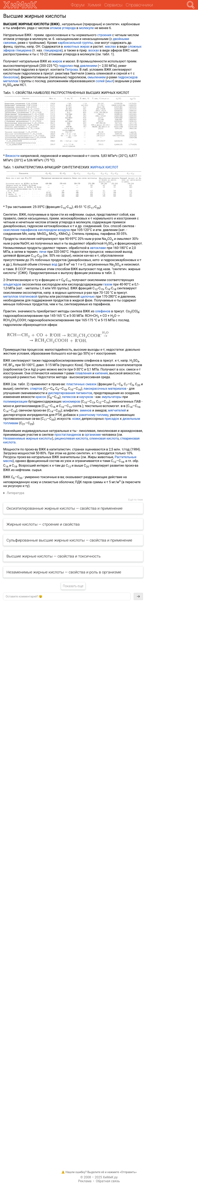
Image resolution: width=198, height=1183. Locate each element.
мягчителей (117, 410)
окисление (11, 230)
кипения (101, 373)
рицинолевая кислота (71, 438)
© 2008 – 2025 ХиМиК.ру (99, 1177)
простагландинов (67, 435)
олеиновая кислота (104, 438)
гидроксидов (128, 77)
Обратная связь (108, 1181)
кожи (76, 419)
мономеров (71, 401)
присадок (112, 419)
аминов (85, 410)
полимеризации (15, 401)
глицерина (24, 50)
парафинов (28, 230)
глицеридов (52, 50)
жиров (57, 61)
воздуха (64, 230)
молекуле (86, 28)
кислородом (47, 230)
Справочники (139, 4)
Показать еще (73, 586)
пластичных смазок (81, 384)
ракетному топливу (93, 415)
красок (41, 397)
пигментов (84, 393)
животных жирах (77, 46)
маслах (110, 46)
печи (43, 252)
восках (93, 50)
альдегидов (12, 284)
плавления (83, 373)
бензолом (10, 77)
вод (54, 264)
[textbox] (66, 596)
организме (93, 435)
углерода (69, 28)
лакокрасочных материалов (105, 388)
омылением (96, 77)
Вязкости (12, 156)
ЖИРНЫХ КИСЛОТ (104, 167)
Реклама (85, 1181)
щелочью (87, 296)
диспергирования (61, 393)
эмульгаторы (112, 397)
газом (107, 284)
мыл (109, 81)
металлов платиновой (20, 296)
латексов (69, 397)
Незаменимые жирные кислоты (27, 438)
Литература (15, 493)
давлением (88, 66)
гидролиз (66, 66)
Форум (77, 4)
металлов (10, 81)
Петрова (71, 69)
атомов (55, 28)
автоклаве (98, 248)
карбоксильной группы (75, 43)
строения (104, 35)
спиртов (36, 388)
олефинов (102, 311)
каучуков (86, 397)
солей (100, 81)
